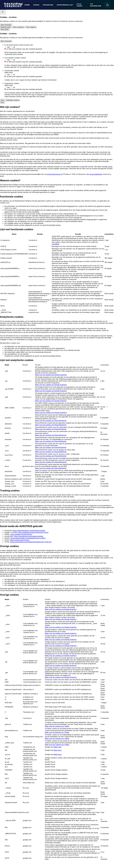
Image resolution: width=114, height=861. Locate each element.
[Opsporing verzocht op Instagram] (95, 833)
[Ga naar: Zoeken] (107, 4)
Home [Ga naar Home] (27, 5)
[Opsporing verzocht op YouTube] (101, 833)
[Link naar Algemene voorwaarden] (43, 836)
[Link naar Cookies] (43, 839)
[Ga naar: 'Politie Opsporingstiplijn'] (16, 774)
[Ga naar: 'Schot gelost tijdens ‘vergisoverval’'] (43, 735)
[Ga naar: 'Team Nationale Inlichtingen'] (70, 775)
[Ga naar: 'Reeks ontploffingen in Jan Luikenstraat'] (16, 735)
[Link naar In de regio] (43, 832)
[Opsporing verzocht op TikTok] (108, 833)
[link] (37, 672)
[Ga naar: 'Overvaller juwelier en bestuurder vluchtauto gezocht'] (97, 701)
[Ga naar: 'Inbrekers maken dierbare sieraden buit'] (97, 735)
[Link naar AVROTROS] (50, 854)
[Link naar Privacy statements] (16, 839)
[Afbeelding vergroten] (93, 142)
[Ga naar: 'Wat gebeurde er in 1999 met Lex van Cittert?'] (43, 701)
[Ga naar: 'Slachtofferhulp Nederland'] (98, 774)
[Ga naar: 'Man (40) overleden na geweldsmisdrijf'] (70, 701)
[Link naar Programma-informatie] (16, 836)
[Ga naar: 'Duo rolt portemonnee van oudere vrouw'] (70, 735)
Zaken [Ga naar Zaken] (36, 5)
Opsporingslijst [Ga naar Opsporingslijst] (65, 5)
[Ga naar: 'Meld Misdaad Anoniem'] (43, 774)
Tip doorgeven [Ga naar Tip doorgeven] (95, 5)
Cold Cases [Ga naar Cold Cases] (79, 5)
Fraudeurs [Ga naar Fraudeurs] (48, 5)
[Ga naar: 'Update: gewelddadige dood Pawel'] (16, 701)
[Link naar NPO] (63, 854)
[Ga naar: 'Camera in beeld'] (16, 806)
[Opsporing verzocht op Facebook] (88, 833)
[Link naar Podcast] (16, 832)
